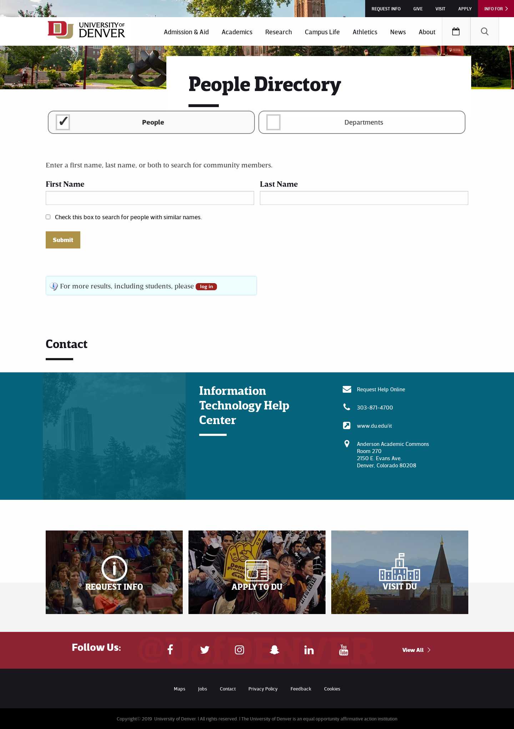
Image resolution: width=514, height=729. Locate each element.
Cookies (332, 688)
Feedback (301, 688)
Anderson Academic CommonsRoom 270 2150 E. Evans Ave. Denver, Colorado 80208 (393, 454)
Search (484, 31)
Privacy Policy (263, 688)
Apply (465, 8)
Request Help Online (381, 389)
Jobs (202, 688)
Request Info (386, 8)
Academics (237, 31)
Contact (228, 688)
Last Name (279, 183)
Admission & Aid (186, 31)
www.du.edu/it (374, 425)
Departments (363, 121)
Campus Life (322, 31)
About (427, 31)
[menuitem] (186, 31)
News (398, 31)
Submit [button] (63, 240)
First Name (65, 183)
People (153, 121)
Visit (440, 8)
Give (418, 8)
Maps (179, 688)
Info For (493, 8)
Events (456, 31)
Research (278, 31)
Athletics (365, 31)
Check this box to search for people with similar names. (128, 217)
